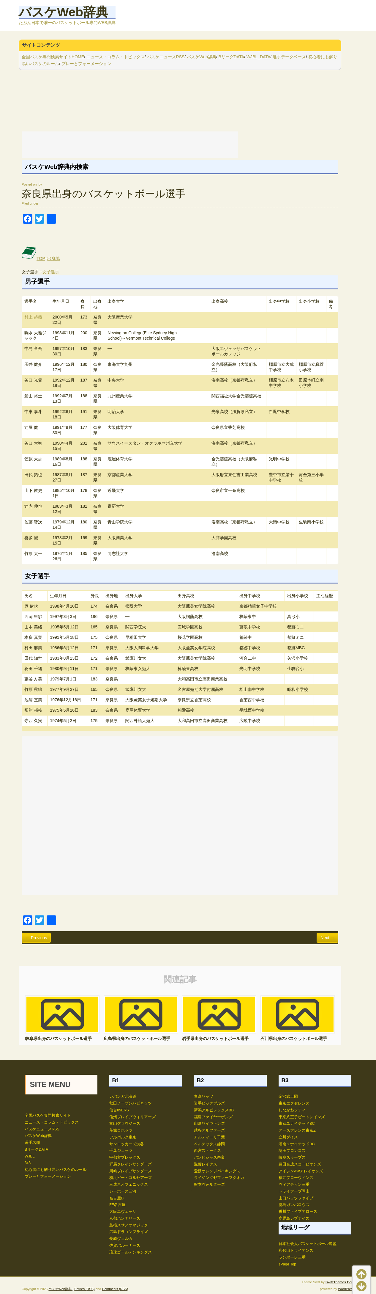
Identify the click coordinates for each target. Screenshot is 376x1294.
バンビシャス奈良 (209, 1157)
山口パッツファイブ (296, 1198)
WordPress (346, 1289)
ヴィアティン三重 (294, 1184)
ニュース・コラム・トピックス (115, 56)
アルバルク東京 (122, 1137)
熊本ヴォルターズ (209, 1184)
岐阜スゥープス (292, 1157)
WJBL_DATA (258, 56)
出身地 (53, 258)
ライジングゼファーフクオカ (219, 1178)
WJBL (30, 1156)
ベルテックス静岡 (209, 1144)
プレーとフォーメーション (86, 63)
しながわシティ (292, 1110)
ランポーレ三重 (292, 1257)
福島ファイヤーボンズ (213, 1117)
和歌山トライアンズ (296, 1250)
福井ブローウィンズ (296, 1178)
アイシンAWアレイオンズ (301, 1171)
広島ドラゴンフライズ (128, 1232)
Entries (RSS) (84, 1289)
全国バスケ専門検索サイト (48, 1115)
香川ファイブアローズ (298, 1212)
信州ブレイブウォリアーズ (132, 1117)
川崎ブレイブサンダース (130, 1171)
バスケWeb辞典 (63, 12)
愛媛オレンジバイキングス (217, 1171)
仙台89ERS (119, 1110)
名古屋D (116, 1198)
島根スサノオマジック (128, 1225)
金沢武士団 (288, 1096)
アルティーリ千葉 (209, 1137)
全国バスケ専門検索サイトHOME (53, 56)
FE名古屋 (117, 1205)
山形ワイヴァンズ (209, 1124)
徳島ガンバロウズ (294, 1205)
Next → (327, 937)
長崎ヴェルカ (120, 1239)
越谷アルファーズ (209, 1130)
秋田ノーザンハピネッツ (130, 1103)
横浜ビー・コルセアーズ (130, 1178)
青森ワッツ (203, 1096)
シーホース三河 (122, 1191)
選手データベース (289, 56)
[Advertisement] (130, 144)
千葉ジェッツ (120, 1151)
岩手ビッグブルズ (209, 1103)
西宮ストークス (207, 1151)
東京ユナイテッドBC (297, 1124)
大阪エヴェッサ (122, 1212)
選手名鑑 (32, 1143)
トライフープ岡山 (294, 1191)
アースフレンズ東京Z (297, 1130)
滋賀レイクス (205, 1164)
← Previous (36, 937)
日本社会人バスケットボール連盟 (307, 1244)
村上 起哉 (33, 317)
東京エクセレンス (294, 1103)
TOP (33, 258)
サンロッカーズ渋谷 (126, 1144)
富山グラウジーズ (124, 1124)
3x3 (28, 1163)
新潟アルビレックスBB (214, 1110)
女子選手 (50, 271)
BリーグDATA (231, 56)
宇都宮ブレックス (124, 1157)
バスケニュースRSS (166, 56)
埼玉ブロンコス (292, 1151)
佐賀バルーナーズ (124, 1245)
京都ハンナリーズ (124, 1218)
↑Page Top (287, 1264)
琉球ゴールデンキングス (130, 1252)
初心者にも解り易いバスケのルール (55, 1170)
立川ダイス (288, 1137)
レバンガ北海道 (122, 1096)
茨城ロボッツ (120, 1130)
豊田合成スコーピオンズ (300, 1164)
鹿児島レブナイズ (294, 1218)
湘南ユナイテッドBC (297, 1144)
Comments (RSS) (115, 1289)
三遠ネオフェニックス (128, 1184)
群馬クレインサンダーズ (130, 1164)
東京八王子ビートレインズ (302, 1117)
